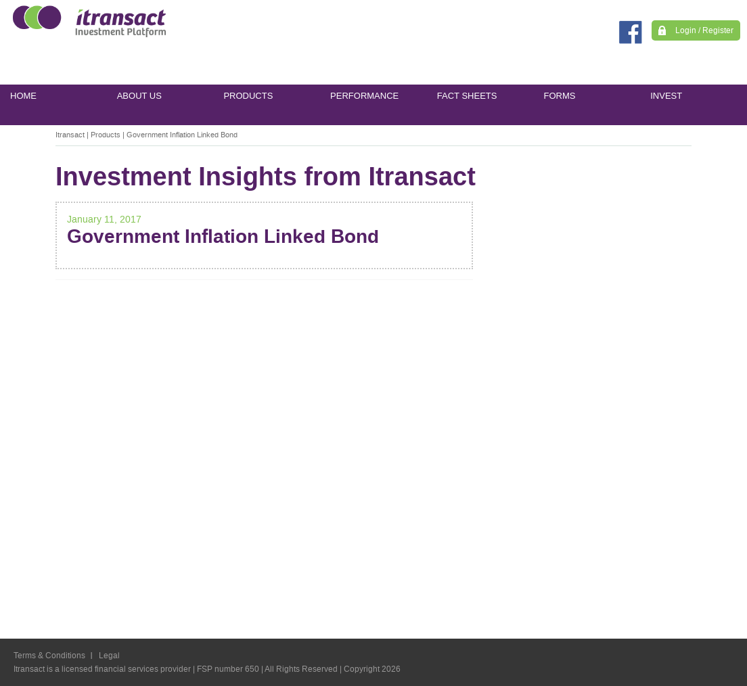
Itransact (70, 135)
